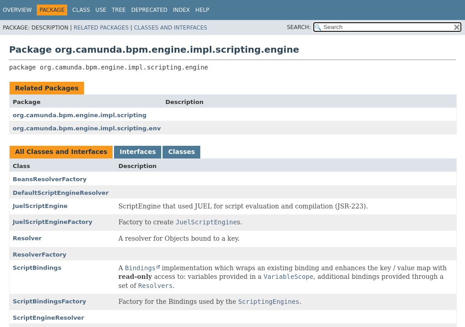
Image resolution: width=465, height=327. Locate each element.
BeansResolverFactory (50, 179)
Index (181, 10)
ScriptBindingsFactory (49, 301)
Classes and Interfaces (170, 28)
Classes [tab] (181, 151)
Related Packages (101, 28)
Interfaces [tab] (137, 151)
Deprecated (149, 10)
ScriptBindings (37, 267)
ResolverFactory (39, 254)
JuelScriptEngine (40, 206)
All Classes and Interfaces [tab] (61, 151)
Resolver (27, 238)
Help (202, 10)
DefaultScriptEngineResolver (61, 192)
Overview (17, 10)
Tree (119, 10)
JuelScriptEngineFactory (52, 221)
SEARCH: (299, 27)
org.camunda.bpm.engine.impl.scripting (80, 115)
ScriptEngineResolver (48, 317)
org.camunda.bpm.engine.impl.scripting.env (87, 128)
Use (100, 10)
